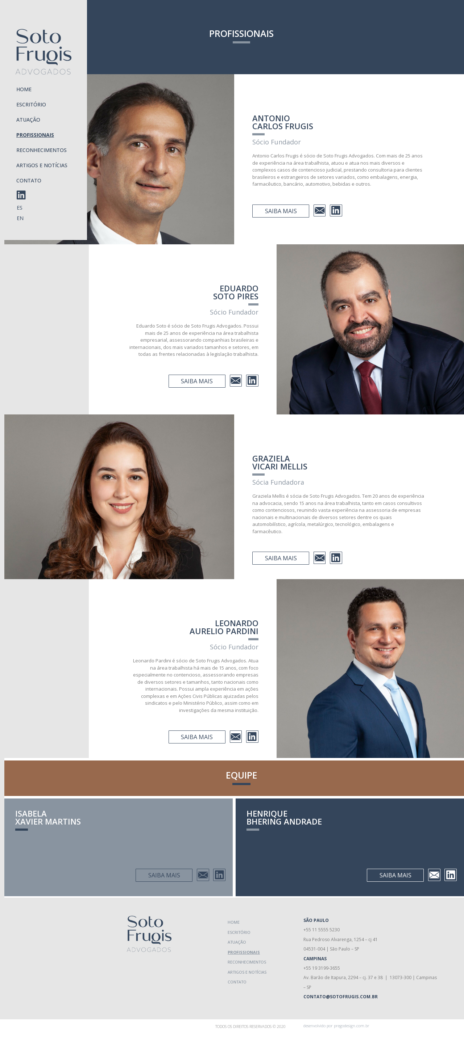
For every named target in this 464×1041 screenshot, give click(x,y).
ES (19, 207)
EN (20, 218)
